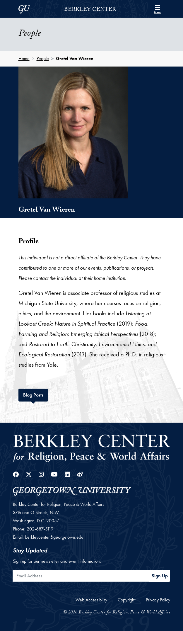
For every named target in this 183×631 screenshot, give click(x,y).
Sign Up (160, 576)
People (43, 58)
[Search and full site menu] (157, 8)
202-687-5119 (40, 529)
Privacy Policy (158, 600)
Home (24, 58)
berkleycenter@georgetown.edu (54, 537)
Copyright (126, 600)
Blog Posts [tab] (35, 394)
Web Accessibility (91, 600)
